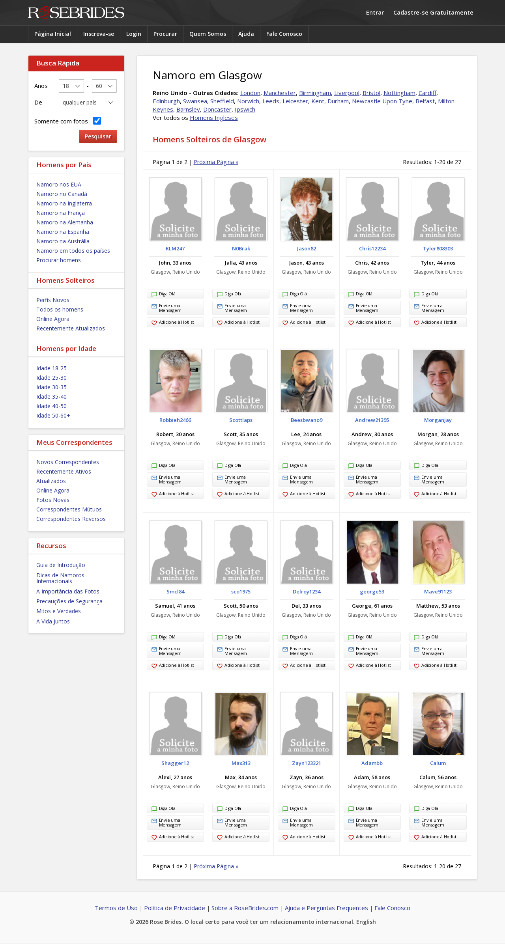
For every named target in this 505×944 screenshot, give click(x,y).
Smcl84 (175, 591)
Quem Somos (207, 33)
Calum (438, 763)
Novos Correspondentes (67, 462)
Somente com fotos (67, 121)
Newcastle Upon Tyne (382, 101)
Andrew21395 (372, 419)
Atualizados (51, 481)
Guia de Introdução (60, 565)
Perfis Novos (52, 300)
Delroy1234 (306, 591)
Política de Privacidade (174, 908)
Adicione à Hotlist (172, 323)
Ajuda (246, 33)
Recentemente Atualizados (70, 328)
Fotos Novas (52, 500)
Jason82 (306, 248)
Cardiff (427, 93)
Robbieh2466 (175, 419)
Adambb (372, 763)
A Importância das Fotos (67, 591)
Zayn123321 (306, 763)
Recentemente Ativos (63, 471)
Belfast (425, 101)
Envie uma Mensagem (166, 307)
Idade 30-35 (51, 387)
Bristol (371, 93)
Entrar (375, 12)
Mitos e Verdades (58, 611)
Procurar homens (58, 260)
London (250, 93)
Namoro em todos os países (73, 250)
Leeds (270, 101)
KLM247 (175, 248)
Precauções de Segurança (69, 601)
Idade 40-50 (51, 406)
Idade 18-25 (51, 368)
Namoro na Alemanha (64, 222)
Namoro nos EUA (58, 184)
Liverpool (346, 93)
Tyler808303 (438, 248)
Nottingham (399, 93)
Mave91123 (438, 591)
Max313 (241, 763)
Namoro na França (60, 212)
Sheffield (222, 101)
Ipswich (245, 109)
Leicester (295, 101)
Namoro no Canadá (61, 194)
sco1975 (241, 591)
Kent (317, 101)
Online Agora (52, 319)
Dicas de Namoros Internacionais (60, 578)
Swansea (195, 101)
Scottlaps (240, 419)
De (38, 102)
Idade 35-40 (51, 396)
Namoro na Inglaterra (64, 203)
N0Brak (241, 248)
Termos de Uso (116, 908)
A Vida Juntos (53, 621)
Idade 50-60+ (53, 415)
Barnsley (188, 109)
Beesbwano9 (306, 419)
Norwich (248, 101)
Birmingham (315, 93)
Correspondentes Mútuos (69, 509)
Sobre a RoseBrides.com (245, 908)
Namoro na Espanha (62, 231)
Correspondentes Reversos (71, 518)
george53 (372, 591)
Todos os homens (59, 309)
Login (133, 33)
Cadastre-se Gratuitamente (433, 12)
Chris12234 (372, 248)
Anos (41, 86)
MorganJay (438, 419)
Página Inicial (52, 33)
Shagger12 (175, 763)
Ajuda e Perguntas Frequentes (326, 908)
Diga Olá (163, 294)
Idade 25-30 (51, 377)
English (366, 921)
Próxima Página (216, 162)
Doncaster (217, 109)
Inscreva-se (98, 33)
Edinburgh (166, 101)
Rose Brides (76, 13)
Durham (338, 101)
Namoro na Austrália (63, 241)
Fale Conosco (284, 33)
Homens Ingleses (214, 117)
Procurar (165, 33)
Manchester (280, 93)
